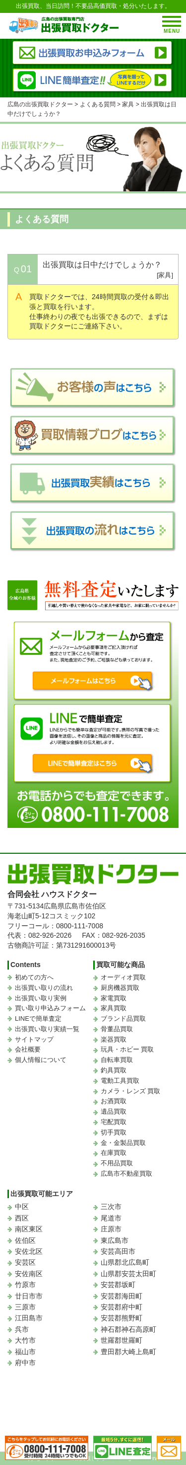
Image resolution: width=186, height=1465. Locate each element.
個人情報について (40, 1059)
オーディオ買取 (123, 977)
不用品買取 (117, 1163)
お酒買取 (113, 1101)
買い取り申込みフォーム (50, 1008)
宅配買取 (113, 1122)
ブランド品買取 (123, 1018)
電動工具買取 (120, 1080)
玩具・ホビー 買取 (127, 1049)
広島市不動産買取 (126, 1173)
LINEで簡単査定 (38, 1018)
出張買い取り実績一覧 (47, 1029)
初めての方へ (34, 977)
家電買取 (113, 998)
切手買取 (113, 1132)
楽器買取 (113, 1039)
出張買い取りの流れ (44, 987)
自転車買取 (117, 1059)
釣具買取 (113, 1070)
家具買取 (113, 1008)
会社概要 (28, 1049)
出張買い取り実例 (40, 998)
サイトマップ (34, 1039)
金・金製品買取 (123, 1142)
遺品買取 (113, 1111)
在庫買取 (113, 1152)
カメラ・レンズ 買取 (131, 1091)
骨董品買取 (117, 1029)
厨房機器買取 (120, 987)
